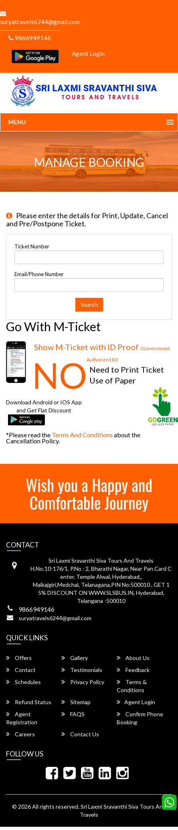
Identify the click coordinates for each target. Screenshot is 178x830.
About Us (133, 657)
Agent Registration (21, 718)
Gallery (74, 657)
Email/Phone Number (39, 274)
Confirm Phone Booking (140, 718)
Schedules (23, 681)
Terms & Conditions (132, 685)
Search (89, 304)
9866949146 (29, 37)
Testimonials (81, 669)
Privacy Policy (82, 681)
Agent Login (88, 53)
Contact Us (80, 734)
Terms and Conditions (82, 435)
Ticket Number (31, 246)
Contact (21, 669)
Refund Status (28, 702)
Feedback (133, 669)
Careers (20, 734)
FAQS (73, 714)
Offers (19, 657)
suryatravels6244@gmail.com (54, 618)
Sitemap (76, 702)
